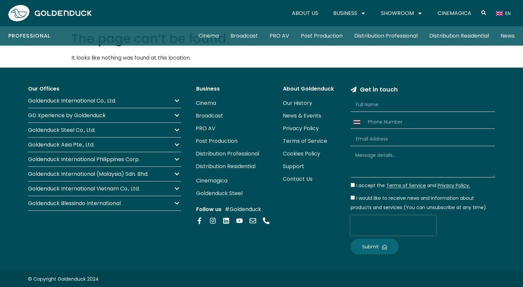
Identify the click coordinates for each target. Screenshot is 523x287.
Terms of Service (305, 141)
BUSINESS (349, 13)
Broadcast (244, 36)
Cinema (208, 36)
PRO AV (279, 36)
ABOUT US (305, 13)
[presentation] (393, 225)
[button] (104, 101)
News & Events (302, 116)
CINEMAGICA (454, 13)
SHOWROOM (402, 13)
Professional (29, 36)
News (508, 36)
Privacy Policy (301, 128)
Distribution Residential (459, 36)
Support (293, 166)
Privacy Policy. (454, 185)
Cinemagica (211, 180)
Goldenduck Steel (219, 193)
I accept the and (413, 185)
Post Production (322, 36)
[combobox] (358, 122)
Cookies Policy (301, 153)
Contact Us (298, 179)
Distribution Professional (386, 36)
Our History (297, 103)
